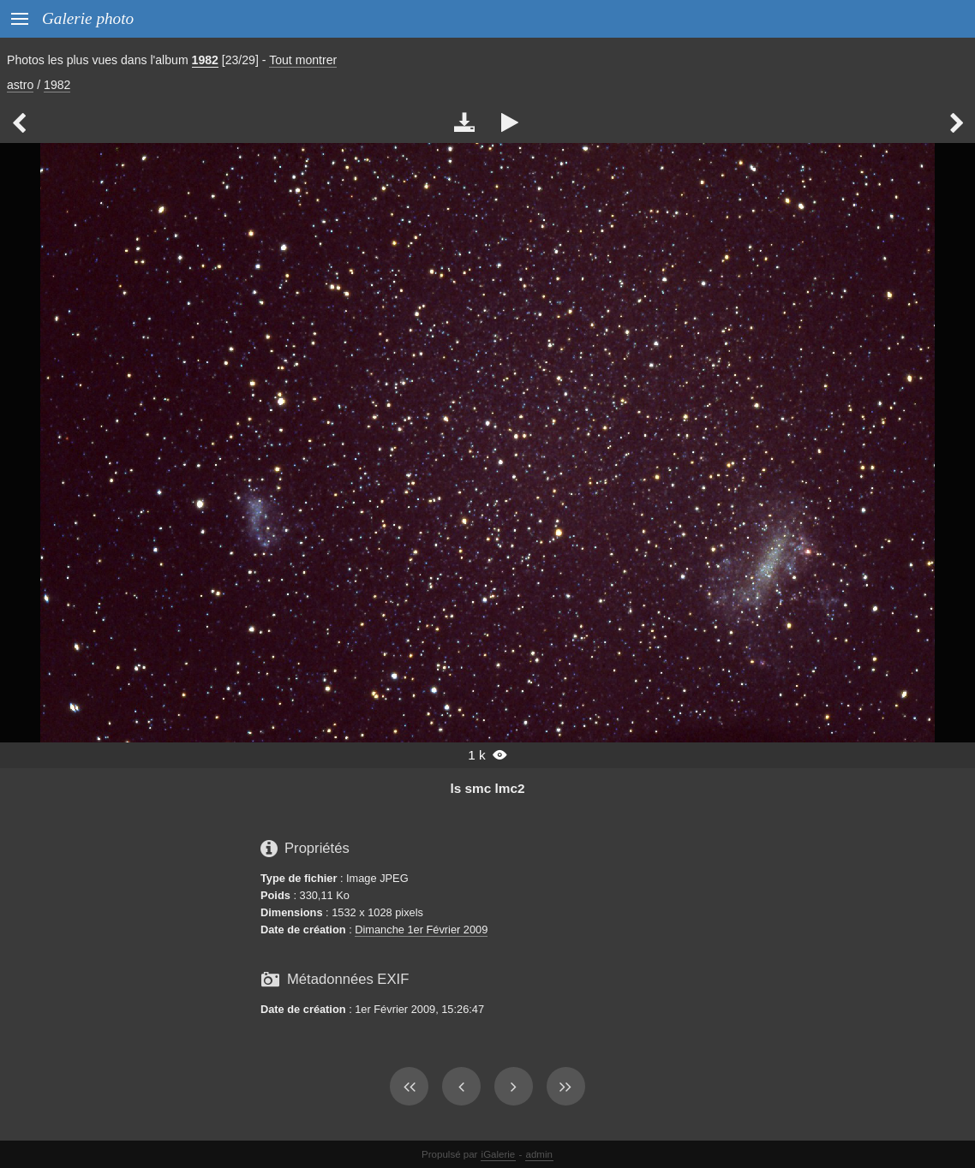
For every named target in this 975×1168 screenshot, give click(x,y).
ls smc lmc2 (487, 788)
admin (539, 1154)
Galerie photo (88, 18)
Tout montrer (303, 60)
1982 (205, 60)
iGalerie (499, 1154)
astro (20, 85)
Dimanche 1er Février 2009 (421, 929)
